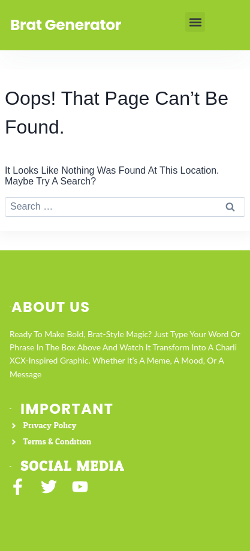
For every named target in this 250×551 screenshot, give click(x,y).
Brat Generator (65, 24)
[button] (195, 22)
